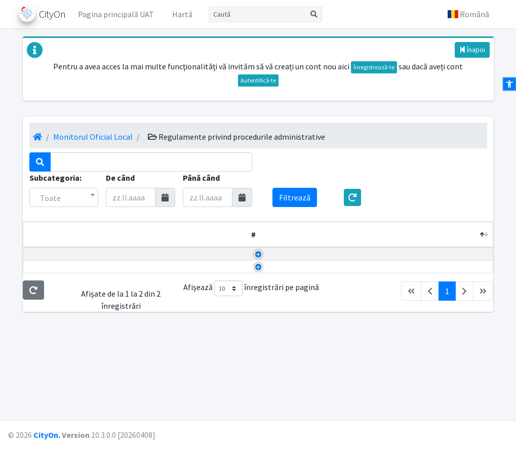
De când (120, 178)
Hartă (182, 14)
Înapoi (472, 49)
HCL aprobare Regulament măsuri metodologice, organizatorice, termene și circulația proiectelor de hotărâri (102, 284)
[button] (468, 14)
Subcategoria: (55, 178)
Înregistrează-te (373, 67)
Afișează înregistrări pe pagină (251, 373)
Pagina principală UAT (116, 14)
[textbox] (64, 198)
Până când (201, 178)
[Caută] (257, 14)
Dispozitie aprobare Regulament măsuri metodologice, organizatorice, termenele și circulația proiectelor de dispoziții (105, 333)
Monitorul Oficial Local (93, 137)
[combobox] (64, 197)
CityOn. (46, 435)
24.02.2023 (429, 272)
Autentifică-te (258, 80)
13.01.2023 (429, 321)
